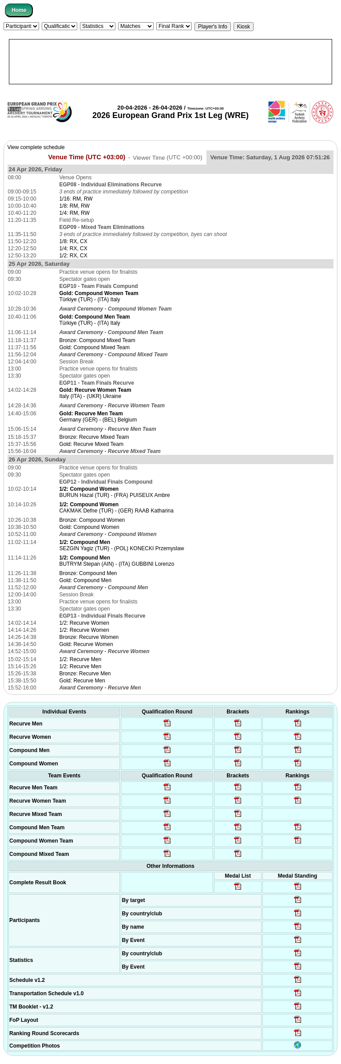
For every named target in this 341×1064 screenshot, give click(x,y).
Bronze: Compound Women (92, 520)
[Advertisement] (170, 61)
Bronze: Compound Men (88, 573)
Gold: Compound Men (85, 580)
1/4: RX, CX (73, 248)
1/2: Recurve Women (84, 623)
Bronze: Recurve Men (85, 673)
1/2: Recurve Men (80, 659)
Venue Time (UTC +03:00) (87, 157)
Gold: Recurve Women (86, 644)
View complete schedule (36, 147)
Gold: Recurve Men (82, 681)
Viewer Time (167, 157)
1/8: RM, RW (74, 206)
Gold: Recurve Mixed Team (91, 444)
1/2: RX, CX (73, 255)
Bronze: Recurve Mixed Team (94, 437)
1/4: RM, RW (74, 213)
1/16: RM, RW (75, 199)
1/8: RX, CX (73, 241)
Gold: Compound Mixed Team (94, 347)
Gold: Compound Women (89, 527)
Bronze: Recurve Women (89, 637)
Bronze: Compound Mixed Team (97, 340)
